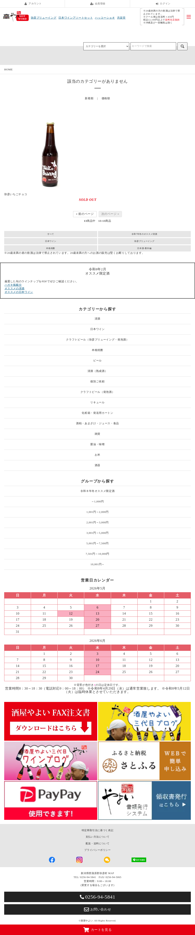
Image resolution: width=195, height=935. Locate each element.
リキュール (97, 402)
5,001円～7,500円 (98, 543)
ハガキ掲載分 (13, 284)
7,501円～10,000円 (97, 553)
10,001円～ (97, 564)
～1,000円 (97, 501)
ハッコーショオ (105, 17)
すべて (50, 234)
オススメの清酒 (15, 288)
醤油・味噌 (97, 444)
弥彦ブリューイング (44, 17)
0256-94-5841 (97, 897)
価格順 (106, 98)
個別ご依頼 (97, 381)
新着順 (89, 98)
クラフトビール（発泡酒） (97, 391)
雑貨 (97, 433)
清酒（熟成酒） (98, 371)
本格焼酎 (50, 248)
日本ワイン (50, 241)
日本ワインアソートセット (75, 17)
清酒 (97, 318)
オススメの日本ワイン (19, 292)
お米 (97, 454)
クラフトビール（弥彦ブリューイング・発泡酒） (97, 339)
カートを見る (97, 929)
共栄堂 (121, 17)
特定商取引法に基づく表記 (98, 830)
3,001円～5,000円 (98, 532)
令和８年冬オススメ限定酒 (97, 491)
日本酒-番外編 (144, 248)
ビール (97, 360)
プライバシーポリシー (97, 850)
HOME (8, 69)
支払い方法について (98, 836)
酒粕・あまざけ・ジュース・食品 (97, 423)
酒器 (97, 465)
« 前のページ (85, 213)
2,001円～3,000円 (98, 522)
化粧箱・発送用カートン (97, 412)
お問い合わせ (97, 909)
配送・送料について (98, 843)
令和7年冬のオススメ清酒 (144, 234)
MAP (111, 873)
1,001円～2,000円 (98, 511)
